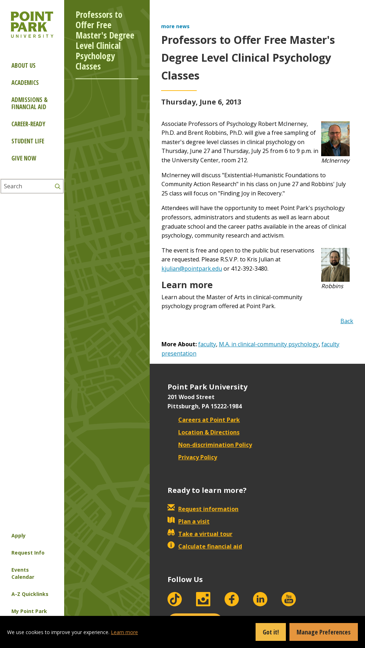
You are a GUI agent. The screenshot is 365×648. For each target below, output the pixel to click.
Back (346, 321)
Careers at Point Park (204, 420)
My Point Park (29, 611)
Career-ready (28, 124)
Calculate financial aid (205, 546)
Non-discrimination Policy (210, 445)
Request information (203, 509)
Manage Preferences (324, 632)
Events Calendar (22, 573)
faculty (207, 344)
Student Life (27, 141)
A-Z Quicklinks (29, 594)
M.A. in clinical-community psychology (269, 344)
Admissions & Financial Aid (29, 103)
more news (175, 26)
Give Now (23, 158)
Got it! (271, 632)
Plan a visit (189, 521)
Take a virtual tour (200, 534)
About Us (23, 65)
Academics (25, 82)
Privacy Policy (192, 457)
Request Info (28, 552)
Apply (18, 535)
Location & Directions (204, 432)
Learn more (124, 632)
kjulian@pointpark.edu (191, 268)
